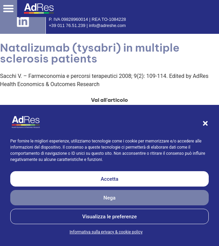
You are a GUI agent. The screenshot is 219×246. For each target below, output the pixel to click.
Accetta (109, 179)
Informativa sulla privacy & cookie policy (105, 232)
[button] (205, 123)
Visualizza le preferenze (109, 217)
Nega (109, 198)
